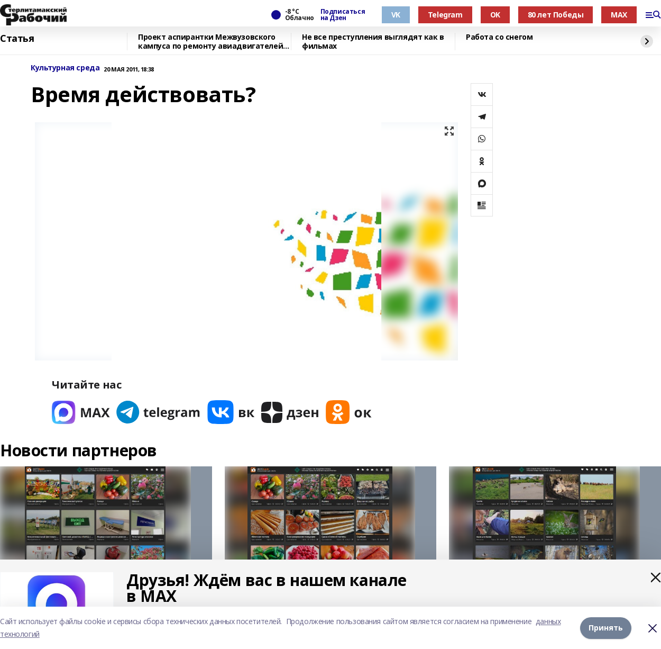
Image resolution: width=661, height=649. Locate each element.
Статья (17, 38)
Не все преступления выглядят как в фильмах (373, 41)
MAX (619, 15)
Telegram (445, 15)
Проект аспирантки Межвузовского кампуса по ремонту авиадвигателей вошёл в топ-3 (210, 41)
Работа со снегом (499, 37)
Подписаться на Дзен (342, 14)
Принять (606, 628)
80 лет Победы (556, 15)
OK (495, 15)
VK (395, 15)
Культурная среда (65, 68)
